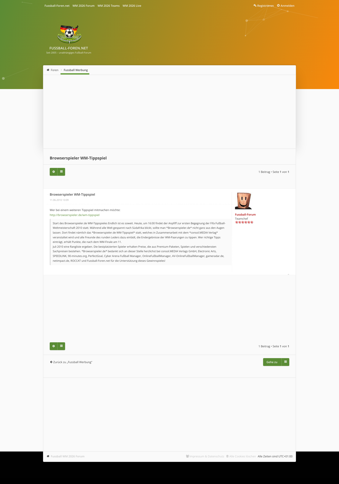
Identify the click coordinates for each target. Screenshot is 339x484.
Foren (54, 70)
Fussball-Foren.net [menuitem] (57, 6)
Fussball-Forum (245, 214)
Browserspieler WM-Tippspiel (78, 158)
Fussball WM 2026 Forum (68, 456)
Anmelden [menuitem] (287, 6)
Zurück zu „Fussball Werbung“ (72, 362)
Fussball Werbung (76, 70)
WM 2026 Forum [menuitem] (84, 6)
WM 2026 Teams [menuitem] (109, 6)
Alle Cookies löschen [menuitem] (242, 456)
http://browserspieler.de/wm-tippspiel (74, 215)
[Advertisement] (169, 111)
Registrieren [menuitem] (265, 6)
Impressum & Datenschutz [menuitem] (206, 456)
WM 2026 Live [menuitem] (132, 6)
